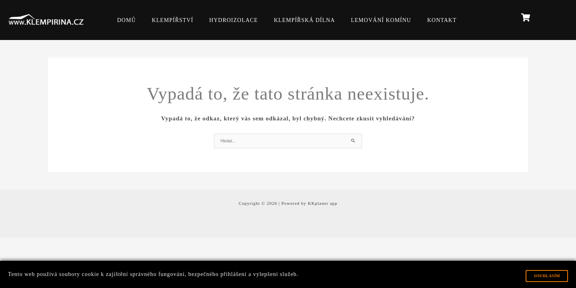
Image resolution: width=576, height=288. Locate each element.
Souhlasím (547, 276)
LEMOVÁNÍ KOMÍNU (381, 20)
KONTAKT (442, 20)
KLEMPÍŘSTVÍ (173, 20)
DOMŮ (126, 20)
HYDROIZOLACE (233, 20)
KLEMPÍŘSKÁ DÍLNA (304, 20)
